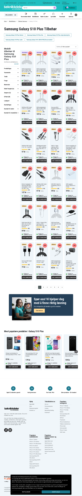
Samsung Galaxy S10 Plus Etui (35, 35)
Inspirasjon (47, 412)
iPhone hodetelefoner (65, 422)
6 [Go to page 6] (58, 287)
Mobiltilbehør (35, 15)
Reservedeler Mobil (26, 15)
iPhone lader (63, 426)
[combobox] (39, 7)
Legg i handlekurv (27, 84)
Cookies (46, 408)
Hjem (5, 21)
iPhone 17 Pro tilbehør (65, 407)
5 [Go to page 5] (54, 287)
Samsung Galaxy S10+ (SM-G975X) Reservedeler (39, 40)
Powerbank (62, 15)
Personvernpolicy (49, 406)
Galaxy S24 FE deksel (34, 463)
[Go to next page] (62, 287)
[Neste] (76, 15)
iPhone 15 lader (63, 430)
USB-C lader (62, 432)
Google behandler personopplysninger (52, 482)
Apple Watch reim (49, 441)
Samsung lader (63, 428)
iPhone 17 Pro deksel (34, 441)
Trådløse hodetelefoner (65, 424)
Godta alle (56, 492)
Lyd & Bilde (53, 15)
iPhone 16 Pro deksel (34, 447)
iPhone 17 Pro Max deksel (35, 443)
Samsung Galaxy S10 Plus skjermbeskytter (58, 35)
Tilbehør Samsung (22, 21)
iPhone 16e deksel (34, 445)
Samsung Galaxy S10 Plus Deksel (14, 35)
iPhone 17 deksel (33, 439)
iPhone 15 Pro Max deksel (35, 454)
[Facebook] (6, 430)
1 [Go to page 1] (39, 287)
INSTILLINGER (26, 492)
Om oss (46, 404)
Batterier (71, 15)
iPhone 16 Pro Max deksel (35, 449)
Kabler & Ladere (44, 15)
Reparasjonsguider (34, 408)
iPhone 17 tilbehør (64, 405)
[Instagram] (10, 430)
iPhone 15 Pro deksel (34, 451)
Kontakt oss (32, 410)
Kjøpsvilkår (32, 404)
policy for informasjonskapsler (25, 482)
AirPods (62, 417)
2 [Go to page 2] (43, 287)
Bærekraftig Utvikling (49, 410)
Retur (31, 406)
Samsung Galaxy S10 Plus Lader (14, 40)
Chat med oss (39, 310)
